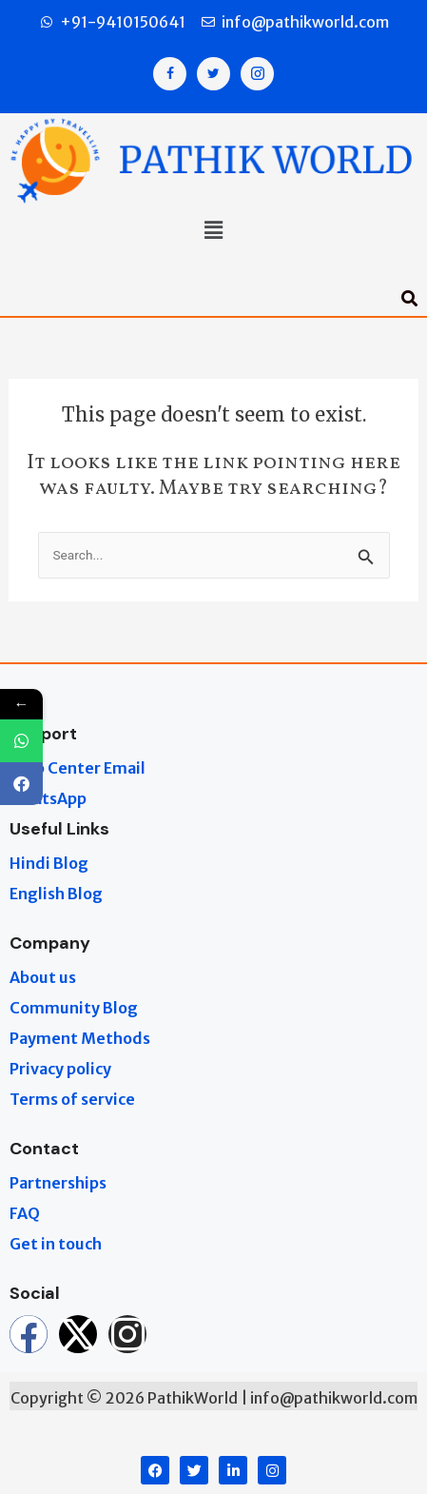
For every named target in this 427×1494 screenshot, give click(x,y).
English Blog (56, 893)
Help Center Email (78, 767)
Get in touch (56, 1243)
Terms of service (72, 1099)
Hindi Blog (49, 863)
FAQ (25, 1213)
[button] (213, 231)
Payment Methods (80, 1038)
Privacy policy (60, 1068)
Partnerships (58, 1182)
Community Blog (74, 1007)
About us (43, 977)
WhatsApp (48, 798)
